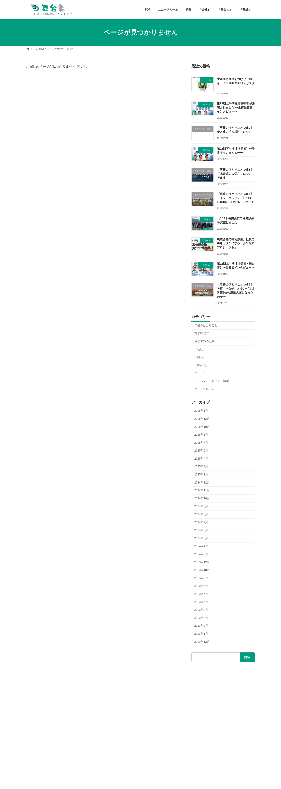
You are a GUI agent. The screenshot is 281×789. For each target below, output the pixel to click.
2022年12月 (202, 641)
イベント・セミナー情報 (213, 381)
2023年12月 (202, 562)
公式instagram (36, 719)
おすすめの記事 (204, 341)
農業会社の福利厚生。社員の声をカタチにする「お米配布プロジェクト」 (235, 243)
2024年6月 (201, 530)
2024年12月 (202, 482)
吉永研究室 (201, 333)
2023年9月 (201, 577)
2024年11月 (202, 490)
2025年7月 (201, 442)
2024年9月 (201, 506)
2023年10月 (202, 570)
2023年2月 (201, 625)
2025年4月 (201, 458)
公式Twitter (35, 726)
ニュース (200, 373)
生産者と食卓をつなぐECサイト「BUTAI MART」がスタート (236, 83)
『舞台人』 (201, 365)
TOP (109, 707)
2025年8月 (201, 434)
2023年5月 (201, 601)
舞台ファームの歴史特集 (123, 728)
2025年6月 (201, 450)
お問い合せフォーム (37, 743)
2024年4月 (201, 546)
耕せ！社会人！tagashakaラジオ (47, 729)
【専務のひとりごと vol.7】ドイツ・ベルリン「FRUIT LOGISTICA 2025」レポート (235, 198)
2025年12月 (202, 418)
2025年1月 (201, 474)
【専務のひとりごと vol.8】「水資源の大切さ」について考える (235, 173)
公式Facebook (36, 722)
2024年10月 (202, 498)
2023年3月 (201, 617)
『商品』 (200, 357)
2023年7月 (201, 585)
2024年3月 (201, 554)
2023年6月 (201, 594)
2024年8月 (201, 514)
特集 (109, 721)
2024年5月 (201, 538)
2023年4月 (201, 609)
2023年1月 (201, 633)
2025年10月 (202, 426)
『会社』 (200, 349)
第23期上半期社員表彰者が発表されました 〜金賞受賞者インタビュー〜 (236, 107)
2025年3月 (201, 466)
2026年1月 (201, 410)
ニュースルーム (204, 388)
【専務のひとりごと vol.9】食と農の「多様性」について (217, 729)
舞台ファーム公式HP (40, 715)
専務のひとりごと (205, 325)
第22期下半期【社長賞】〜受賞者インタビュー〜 (213, 738)
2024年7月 (201, 522)
